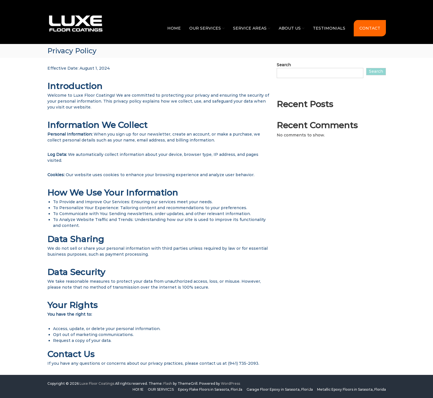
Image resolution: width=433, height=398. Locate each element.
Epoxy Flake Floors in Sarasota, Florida (210, 389)
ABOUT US (290, 28)
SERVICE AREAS (250, 28)
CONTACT (369, 28)
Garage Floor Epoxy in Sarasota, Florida (280, 389)
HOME (174, 28)
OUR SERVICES (205, 28)
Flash (167, 383)
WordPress (230, 383)
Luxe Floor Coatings (97, 383)
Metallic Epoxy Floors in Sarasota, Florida (351, 389)
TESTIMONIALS (329, 28)
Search (284, 64)
